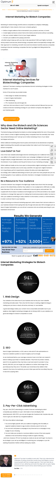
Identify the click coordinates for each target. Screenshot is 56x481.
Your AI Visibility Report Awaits (6, 475)
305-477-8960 (14, 5)
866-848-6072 (46, 255)
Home (3, 9)
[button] (53, 2)
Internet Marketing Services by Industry (18, 9)
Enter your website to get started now (37, 247)
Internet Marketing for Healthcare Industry (41, 9)
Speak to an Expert (42, 5)
